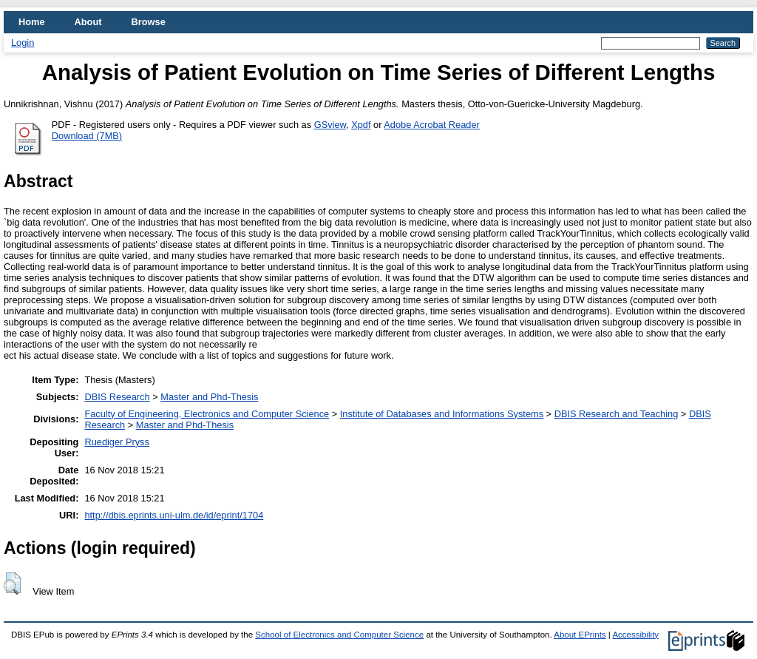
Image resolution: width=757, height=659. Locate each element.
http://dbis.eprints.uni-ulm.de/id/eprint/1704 (173, 515)
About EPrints (579, 634)
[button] (12, 583)
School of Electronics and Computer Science (339, 634)
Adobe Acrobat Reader (431, 124)
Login (22, 42)
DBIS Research (116, 396)
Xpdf (360, 124)
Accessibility (635, 634)
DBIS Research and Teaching (616, 413)
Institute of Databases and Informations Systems (441, 413)
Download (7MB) (87, 135)
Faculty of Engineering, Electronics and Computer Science (206, 413)
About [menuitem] (88, 21)
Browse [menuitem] (149, 21)
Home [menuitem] (31, 21)
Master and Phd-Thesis (209, 396)
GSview (330, 124)
